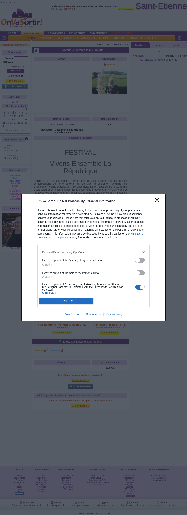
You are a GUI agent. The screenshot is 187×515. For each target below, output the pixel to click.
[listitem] (93, 252)
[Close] (158, 201)
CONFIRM (66, 301)
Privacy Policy (114, 314)
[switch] (140, 260)
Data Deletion (72, 314)
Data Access (93, 314)
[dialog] (93, 257)
